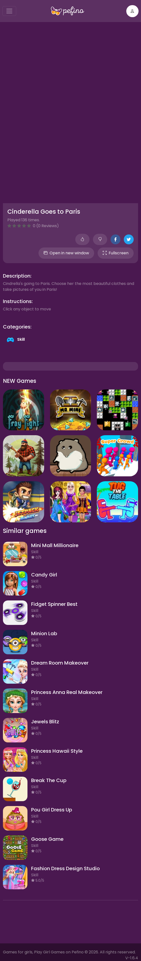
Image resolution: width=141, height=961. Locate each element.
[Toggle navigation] (9, 11)
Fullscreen (115, 253)
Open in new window (66, 253)
